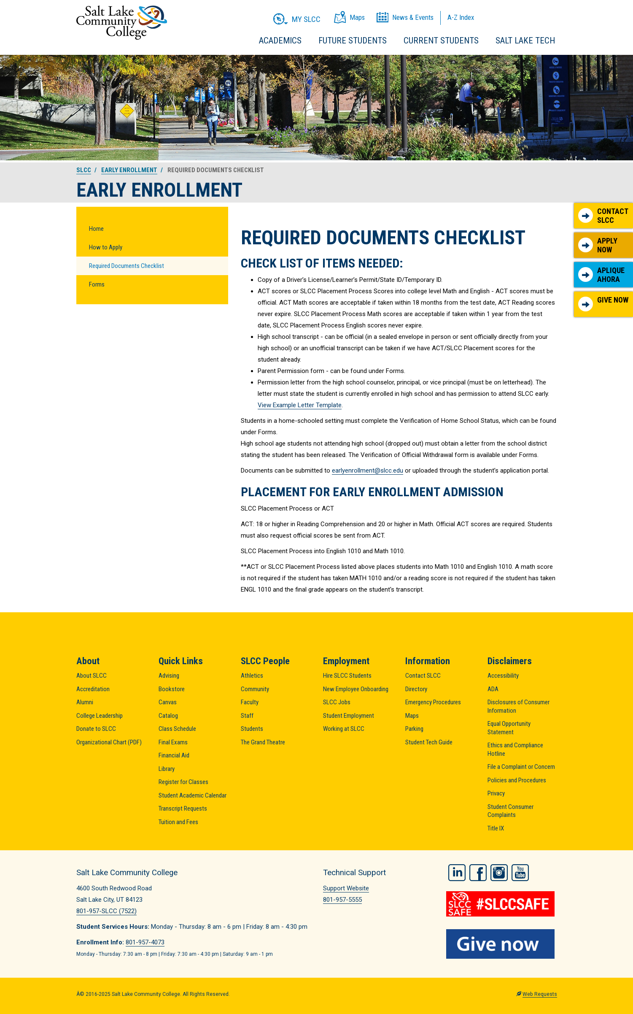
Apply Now (597, 245)
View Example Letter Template (300, 405)
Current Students (441, 40)
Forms (97, 284)
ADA (493, 689)
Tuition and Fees (178, 822)
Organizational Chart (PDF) (109, 742)
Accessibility (503, 675)
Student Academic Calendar (192, 795)
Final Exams (173, 742)
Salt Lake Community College (121, 22)
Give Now (603, 303)
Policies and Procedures (517, 780)
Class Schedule (177, 729)
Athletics (252, 675)
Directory (416, 689)
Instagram (499, 871)
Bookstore (172, 689)
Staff (247, 715)
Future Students (352, 40)
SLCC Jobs (336, 702)
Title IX (496, 828)
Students (252, 729)
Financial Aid (174, 755)
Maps (412, 715)
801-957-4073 (145, 942)
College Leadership (99, 715)
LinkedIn (457, 871)
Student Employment (348, 715)
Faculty (250, 702)
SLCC (83, 170)
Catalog (168, 715)
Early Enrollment (129, 170)
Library (167, 769)
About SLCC (91, 675)
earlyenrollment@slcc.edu (367, 470)
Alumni (84, 702)
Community (255, 689)
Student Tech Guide (429, 742)
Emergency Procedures (433, 702)
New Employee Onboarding (355, 689)
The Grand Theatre (263, 742)
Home (96, 229)
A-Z (460, 17)
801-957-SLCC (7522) (106, 911)
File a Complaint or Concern (521, 767)
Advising (169, 675)
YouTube (520, 871)
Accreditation (93, 689)
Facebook (478, 871)
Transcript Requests (183, 808)
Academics (280, 40)
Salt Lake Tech (525, 40)
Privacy (496, 793)
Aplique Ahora (601, 275)
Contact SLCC (603, 216)
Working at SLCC (343, 729)
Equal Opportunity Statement (509, 728)
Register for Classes (183, 782)
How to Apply (105, 247)
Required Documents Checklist (126, 266)
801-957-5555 (342, 899)
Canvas (168, 702)
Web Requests (540, 993)
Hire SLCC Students (347, 675)
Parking (414, 729)
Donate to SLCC (96, 729)
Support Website (346, 888)
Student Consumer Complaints (510, 811)
